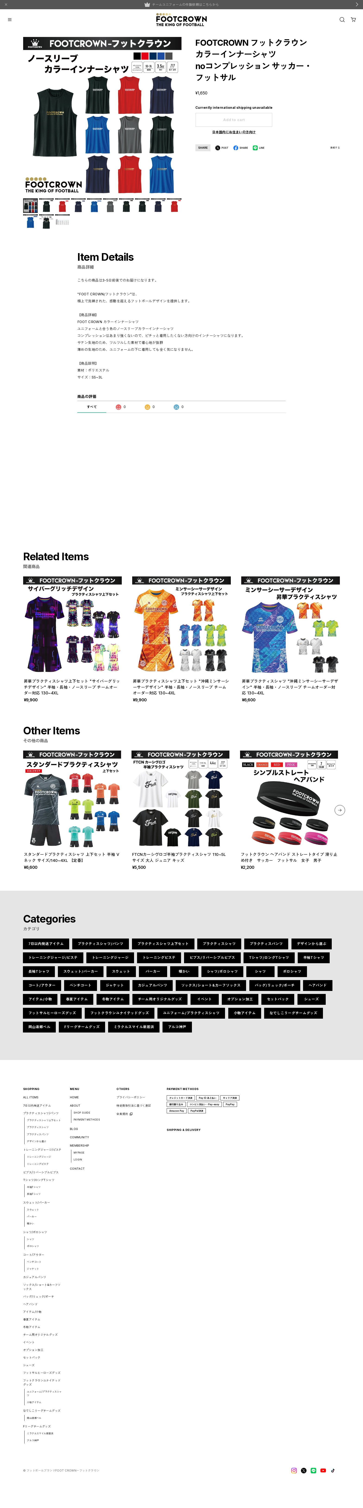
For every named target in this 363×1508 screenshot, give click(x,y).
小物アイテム (245, 1016)
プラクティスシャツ (219, 947)
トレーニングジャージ (110, 961)
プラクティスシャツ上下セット (163, 947)
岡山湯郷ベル (39, 1030)
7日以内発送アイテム (46, 947)
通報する (335, 147)
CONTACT (77, 1172)
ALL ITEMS (31, 1100)
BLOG (74, 1132)
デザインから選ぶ (311, 947)
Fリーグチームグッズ (82, 1030)
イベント (204, 1002)
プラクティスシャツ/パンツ (101, 947)
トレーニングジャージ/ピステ (53, 961)
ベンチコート (81, 989)
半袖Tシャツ (313, 961)
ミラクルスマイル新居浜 (134, 1030)
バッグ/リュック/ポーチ (275, 989)
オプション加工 (240, 1002)
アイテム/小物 (40, 1002)
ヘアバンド (318, 989)
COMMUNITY (79, 1140)
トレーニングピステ (158, 961)
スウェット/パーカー (80, 975)
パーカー (153, 975)
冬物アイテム (113, 1002)
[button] (340, 814)
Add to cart (234, 120)
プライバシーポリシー (130, 1100)
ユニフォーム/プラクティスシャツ (191, 1016)
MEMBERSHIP (79, 1149)
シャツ (260, 975)
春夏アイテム (77, 1002)
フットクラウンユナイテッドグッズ (119, 1016)
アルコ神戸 (177, 1030)
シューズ (311, 1002)
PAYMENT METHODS (87, 1123)
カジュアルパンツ (152, 989)
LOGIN (78, 1163)
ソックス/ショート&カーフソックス (211, 989)
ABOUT (75, 1109)
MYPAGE (79, 1156)
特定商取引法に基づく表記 (133, 1109)
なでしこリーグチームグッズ (293, 1016)
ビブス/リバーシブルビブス (212, 961)
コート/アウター (42, 989)
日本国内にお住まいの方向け (234, 132)
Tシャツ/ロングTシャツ (269, 961)
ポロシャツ (292, 975)
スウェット (121, 975)
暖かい (184, 975)
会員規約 (122, 1117)
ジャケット (115, 989)
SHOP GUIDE (82, 1116)
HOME (74, 1100)
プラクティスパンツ (266, 947)
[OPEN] (342, 19)
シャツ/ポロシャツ (222, 975)
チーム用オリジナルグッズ (160, 1002)
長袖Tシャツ (39, 975)
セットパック (278, 1002)
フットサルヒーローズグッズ (52, 1016)
